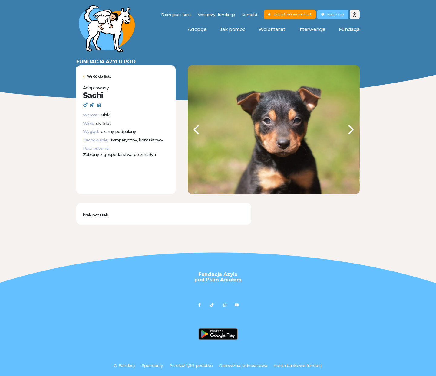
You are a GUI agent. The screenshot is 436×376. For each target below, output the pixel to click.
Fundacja (349, 29)
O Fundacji (124, 365)
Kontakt (249, 14)
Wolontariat (272, 29)
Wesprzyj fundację (216, 14)
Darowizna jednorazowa (243, 365)
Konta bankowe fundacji (297, 365)
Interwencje (311, 29)
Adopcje (197, 29)
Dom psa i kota (176, 14)
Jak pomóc (232, 29)
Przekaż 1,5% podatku (191, 365)
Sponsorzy (152, 365)
